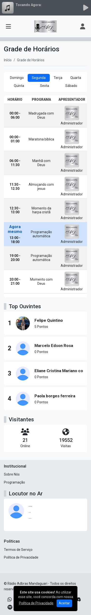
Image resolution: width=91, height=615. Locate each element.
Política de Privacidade (21, 557)
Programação (14, 482)
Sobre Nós (12, 474)
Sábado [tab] (71, 86)
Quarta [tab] (75, 78)
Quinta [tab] (19, 86)
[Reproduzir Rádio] (85, 8)
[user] (82, 26)
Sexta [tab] (44, 86)
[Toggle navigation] (8, 26)
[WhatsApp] (10, 599)
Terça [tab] (58, 78)
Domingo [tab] (17, 78)
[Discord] (78, 599)
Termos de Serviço (18, 550)
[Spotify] (10, 607)
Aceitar (64, 603)
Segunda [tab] (39, 78)
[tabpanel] (45, 196)
